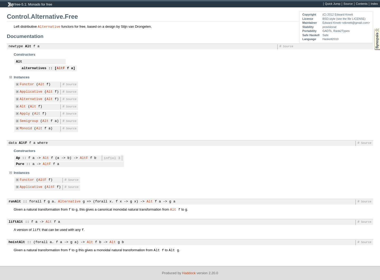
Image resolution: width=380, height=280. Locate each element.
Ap (18, 158)
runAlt (15, 201)
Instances (22, 77)
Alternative (49, 26)
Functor (27, 84)
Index (374, 4)
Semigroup (29, 121)
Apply (25, 113)
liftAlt (16, 222)
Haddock (189, 273)
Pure (20, 164)
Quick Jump (332, 4)
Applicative (31, 91)
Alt (28, 46)
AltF (61, 68)
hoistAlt (17, 242)
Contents (362, 4)
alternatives (34, 68)
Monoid (26, 128)
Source (348, 4)
